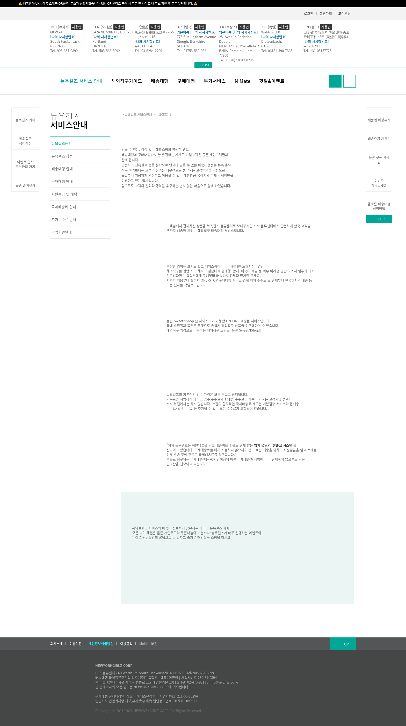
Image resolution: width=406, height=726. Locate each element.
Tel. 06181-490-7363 (276, 50)
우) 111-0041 (144, 46)
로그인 (308, 13)
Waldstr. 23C (271, 32)
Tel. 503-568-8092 (106, 50)
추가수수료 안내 (64, 219)
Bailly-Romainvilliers (235, 50)
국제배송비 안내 (64, 206)
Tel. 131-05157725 (317, 50)
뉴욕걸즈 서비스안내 (138, 114)
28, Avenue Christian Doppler (235, 39)
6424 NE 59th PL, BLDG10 (112, 32)
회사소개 (56, 643)
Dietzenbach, (271, 41)
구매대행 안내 (62, 181)
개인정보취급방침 (101, 643)
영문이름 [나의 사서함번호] (196, 32)
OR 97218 (99, 46)
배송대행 (160, 80)
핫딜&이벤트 (272, 80)
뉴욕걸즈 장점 (62, 156)
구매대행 (186, 80)
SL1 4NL (183, 46)
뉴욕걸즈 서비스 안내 (81, 80)
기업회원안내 (62, 232)
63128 (265, 46)
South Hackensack (64, 41)
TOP (381, 219)
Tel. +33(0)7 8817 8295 (236, 59)
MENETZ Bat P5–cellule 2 (239, 46)
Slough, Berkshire (191, 41)
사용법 (76, 26)
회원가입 (326, 13)
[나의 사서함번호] (63, 36)
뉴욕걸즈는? (61, 143)
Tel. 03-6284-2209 (148, 50)
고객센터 (344, 13)
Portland (99, 41)
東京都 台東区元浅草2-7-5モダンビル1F (154, 34)
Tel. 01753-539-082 (191, 50)
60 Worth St (59, 32)
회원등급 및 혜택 (64, 194)
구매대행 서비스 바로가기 (186, 294)
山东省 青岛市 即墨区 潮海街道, (327, 32)
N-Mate (242, 80)
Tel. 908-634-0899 (64, 50)
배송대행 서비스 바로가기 (186, 240)
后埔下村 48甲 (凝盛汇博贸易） (326, 36)
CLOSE (205, 64)
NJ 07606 (57, 46)
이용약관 (75, 643)
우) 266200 (311, 46)
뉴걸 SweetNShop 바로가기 (188, 340)
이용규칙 (126, 643)
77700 (223, 55)
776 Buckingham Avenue (196, 36)
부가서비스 (215, 80)
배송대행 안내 (62, 168)
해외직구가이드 (126, 80)
